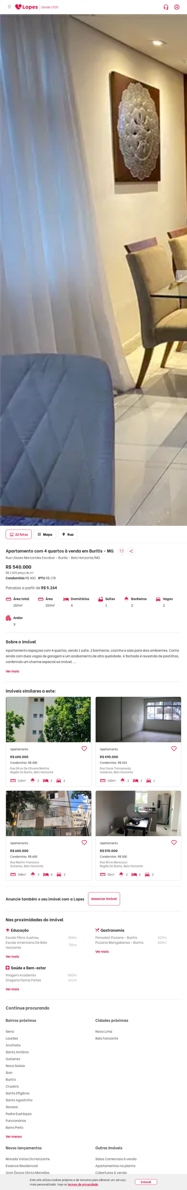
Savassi (12, 1106)
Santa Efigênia (17, 1092)
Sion (9, 1072)
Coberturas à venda (111, 1172)
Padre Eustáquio (18, 1113)
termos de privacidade (83, 1184)
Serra (10, 1031)
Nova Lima (103, 1031)
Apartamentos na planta (115, 1165)
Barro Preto (14, 1127)
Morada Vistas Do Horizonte (28, 1158)
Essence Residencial (22, 1165)
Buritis (11, 1079)
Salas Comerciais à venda (116, 1158)
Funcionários (16, 1120)
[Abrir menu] (9, 6)
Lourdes (12, 1038)
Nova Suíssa (15, 1065)
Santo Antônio (17, 1051)
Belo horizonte (106, 1038)
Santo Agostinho (19, 1099)
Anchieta (13, 1044)
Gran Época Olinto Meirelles (27, 1172)
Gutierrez (13, 1058)
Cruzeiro (12, 1086)
